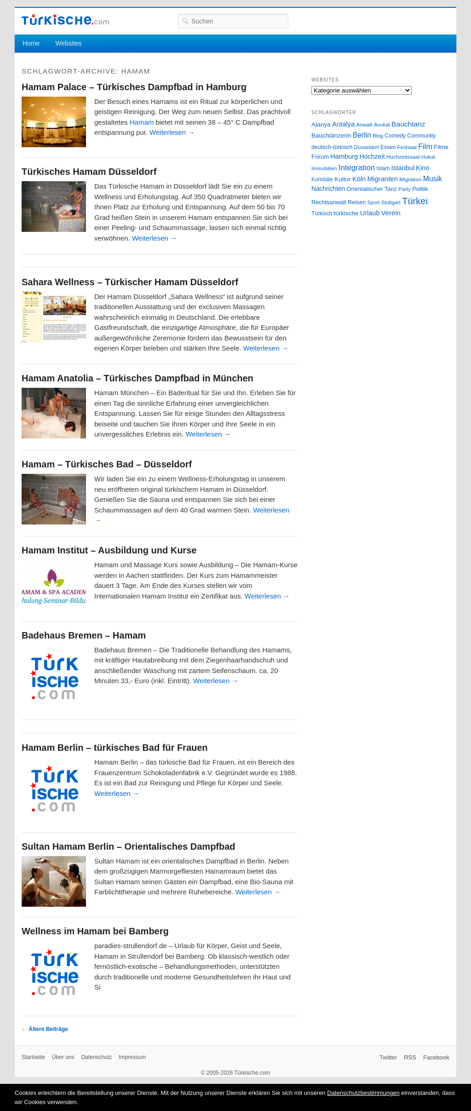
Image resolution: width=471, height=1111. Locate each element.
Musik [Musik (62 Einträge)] (432, 179)
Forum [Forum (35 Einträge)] (320, 156)
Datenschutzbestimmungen (363, 1092)
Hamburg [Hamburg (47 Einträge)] (344, 156)
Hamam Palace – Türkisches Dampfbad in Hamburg (134, 87)
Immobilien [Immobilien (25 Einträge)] (324, 168)
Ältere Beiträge (45, 1029)
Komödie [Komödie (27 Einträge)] (322, 179)
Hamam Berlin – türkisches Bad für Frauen (115, 748)
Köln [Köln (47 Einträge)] (359, 179)
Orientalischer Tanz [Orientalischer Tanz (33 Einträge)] (372, 188)
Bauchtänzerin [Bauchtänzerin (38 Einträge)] (331, 135)
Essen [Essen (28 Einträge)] (388, 147)
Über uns (63, 1057)
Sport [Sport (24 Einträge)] (374, 202)
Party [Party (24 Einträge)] (404, 189)
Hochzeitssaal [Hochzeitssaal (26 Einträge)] (403, 157)
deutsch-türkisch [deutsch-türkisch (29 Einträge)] (331, 147)
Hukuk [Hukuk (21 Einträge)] (428, 157)
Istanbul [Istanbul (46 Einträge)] (402, 168)
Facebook (436, 1057)
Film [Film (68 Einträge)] (425, 146)
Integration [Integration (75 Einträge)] (357, 167)
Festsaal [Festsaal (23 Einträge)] (407, 147)
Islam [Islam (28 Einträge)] (383, 168)
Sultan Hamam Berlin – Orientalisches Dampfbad (129, 846)
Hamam (142, 122)
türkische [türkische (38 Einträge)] (345, 213)
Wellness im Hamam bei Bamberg (95, 931)
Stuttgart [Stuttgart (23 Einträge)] (391, 202)
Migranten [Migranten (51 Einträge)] (382, 179)
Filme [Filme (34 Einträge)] (441, 147)
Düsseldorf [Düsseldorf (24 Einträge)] (366, 147)
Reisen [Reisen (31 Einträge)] (357, 202)
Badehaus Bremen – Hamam (84, 635)
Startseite (33, 1057)
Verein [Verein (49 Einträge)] (391, 213)
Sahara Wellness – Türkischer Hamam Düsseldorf (130, 282)
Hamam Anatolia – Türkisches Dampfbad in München (137, 378)
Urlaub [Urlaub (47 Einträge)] (370, 213)
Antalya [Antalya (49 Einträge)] (343, 124)
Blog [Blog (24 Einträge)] (378, 135)
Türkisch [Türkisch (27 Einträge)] (321, 213)
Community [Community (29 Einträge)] (421, 135)
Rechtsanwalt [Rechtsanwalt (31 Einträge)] (328, 202)
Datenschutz (96, 1057)
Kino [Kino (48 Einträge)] (422, 168)
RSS (410, 1057)
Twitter (388, 1057)
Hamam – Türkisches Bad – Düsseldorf (107, 464)
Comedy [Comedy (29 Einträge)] (395, 135)
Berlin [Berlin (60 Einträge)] (362, 135)
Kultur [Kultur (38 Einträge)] (342, 179)
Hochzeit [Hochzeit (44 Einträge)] (372, 156)
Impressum (132, 1057)
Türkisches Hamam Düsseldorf (89, 172)
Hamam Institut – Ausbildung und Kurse (109, 550)
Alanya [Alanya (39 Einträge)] (321, 124)
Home (31, 43)
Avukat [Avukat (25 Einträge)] (382, 124)
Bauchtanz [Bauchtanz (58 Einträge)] (408, 124)
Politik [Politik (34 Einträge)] (420, 188)
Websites (68, 43)
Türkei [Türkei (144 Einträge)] (415, 201)
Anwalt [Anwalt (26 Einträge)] (364, 124)
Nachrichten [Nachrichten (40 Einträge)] (328, 188)
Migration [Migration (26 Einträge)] (410, 179)
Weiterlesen (172, 132)
